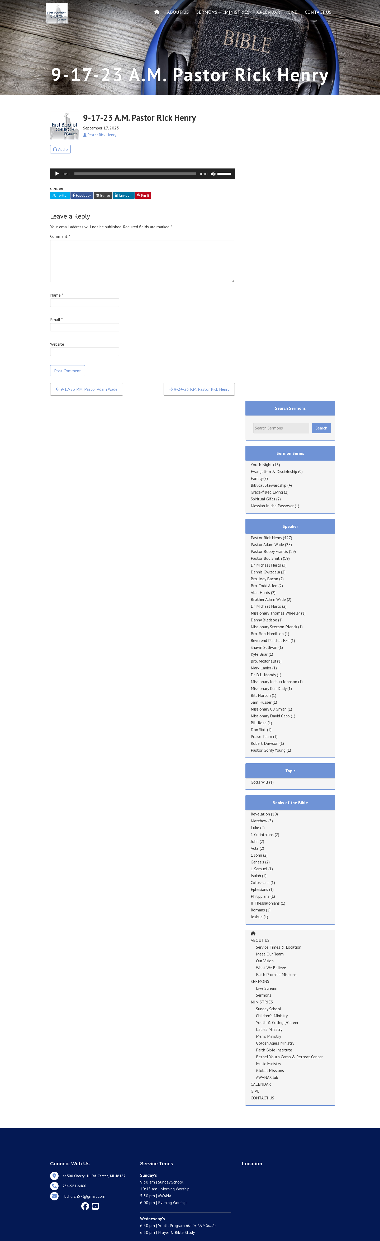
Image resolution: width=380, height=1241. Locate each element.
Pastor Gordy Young (268, 750)
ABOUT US (178, 12)
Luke (255, 827)
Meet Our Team (270, 954)
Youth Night (261, 464)
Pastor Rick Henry (266, 537)
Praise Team (261, 736)
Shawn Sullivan (264, 647)
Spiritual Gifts (263, 498)
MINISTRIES (237, 12)
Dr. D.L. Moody (263, 674)
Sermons (263, 995)
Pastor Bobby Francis (269, 551)
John (255, 841)
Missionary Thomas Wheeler (275, 613)
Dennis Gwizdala (265, 571)
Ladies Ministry (269, 1029)
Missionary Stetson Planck (274, 626)
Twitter (60, 195)
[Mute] (213, 173)
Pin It (143, 195)
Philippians (260, 896)
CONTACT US (318, 12)
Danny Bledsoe (264, 619)
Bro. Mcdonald (263, 661)
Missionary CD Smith (269, 709)
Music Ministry (268, 1063)
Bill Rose (259, 722)
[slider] (135, 173)
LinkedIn (123, 195)
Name (56, 295)
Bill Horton (261, 695)
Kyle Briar (259, 654)
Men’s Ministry (268, 1036)
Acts (255, 848)
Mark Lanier (261, 667)
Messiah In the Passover (272, 505)
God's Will (259, 782)
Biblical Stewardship (268, 485)
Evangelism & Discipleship (274, 471)
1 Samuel (259, 868)
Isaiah (256, 875)
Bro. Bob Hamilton (267, 633)
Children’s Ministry (272, 1015)
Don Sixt (258, 729)
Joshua (257, 916)
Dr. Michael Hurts (266, 606)
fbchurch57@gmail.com (84, 1196)
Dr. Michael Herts (266, 565)
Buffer (103, 195)
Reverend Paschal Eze (270, 640)
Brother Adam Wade (268, 599)
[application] (142, 173)
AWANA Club (267, 1077)
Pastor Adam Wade (267, 544)
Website (57, 344)
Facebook (82, 195)
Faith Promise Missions (276, 974)
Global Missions (270, 1070)
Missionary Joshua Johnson (274, 681)
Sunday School (268, 1008)
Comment (60, 236)
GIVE (292, 12)
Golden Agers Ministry (275, 1043)
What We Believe (271, 967)
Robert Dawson (264, 743)
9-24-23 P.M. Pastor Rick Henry (199, 389)
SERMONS (206, 12)
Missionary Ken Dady (268, 688)
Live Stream (266, 988)
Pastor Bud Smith (266, 558)
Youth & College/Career (277, 1022)
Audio (60, 149)
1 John (256, 855)
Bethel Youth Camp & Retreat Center (289, 1056)
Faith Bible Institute (274, 1049)
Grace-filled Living (267, 492)
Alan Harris (260, 592)
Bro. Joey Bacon (264, 578)
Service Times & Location (278, 947)
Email (56, 319)
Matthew (259, 820)
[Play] (57, 173)
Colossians (260, 882)
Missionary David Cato (270, 715)
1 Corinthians (262, 834)
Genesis (257, 862)
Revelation (260, 814)
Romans (258, 909)
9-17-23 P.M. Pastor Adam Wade (86, 389)
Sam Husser (261, 702)
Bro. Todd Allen (264, 585)
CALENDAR (268, 12)
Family (256, 478)
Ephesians (259, 889)
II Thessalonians (265, 903)
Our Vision (265, 960)
